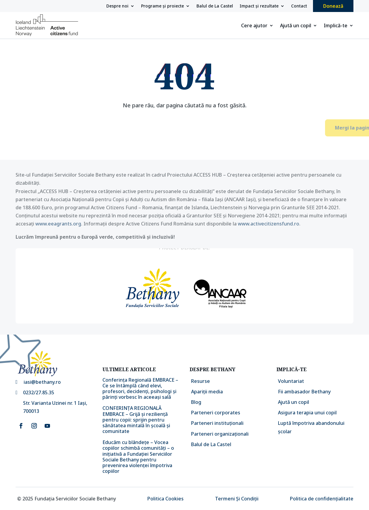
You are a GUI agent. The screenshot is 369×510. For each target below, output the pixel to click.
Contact (299, 6)
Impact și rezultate (259, 6)
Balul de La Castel (214, 6)
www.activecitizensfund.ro (268, 223)
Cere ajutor (254, 26)
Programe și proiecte (162, 6)
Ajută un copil (295, 26)
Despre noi (117, 6)
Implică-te (335, 26)
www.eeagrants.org (58, 223)
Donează (333, 6)
